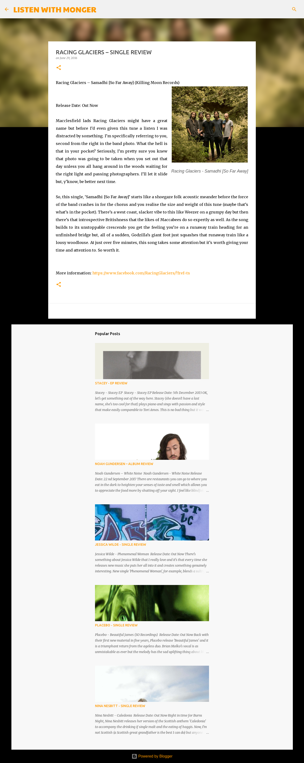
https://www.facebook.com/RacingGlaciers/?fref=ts (141, 273)
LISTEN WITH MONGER (54, 9)
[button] (59, 68)
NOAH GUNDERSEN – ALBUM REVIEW (124, 464)
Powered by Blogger (152, 756)
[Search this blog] (275, 9)
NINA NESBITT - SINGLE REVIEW (120, 706)
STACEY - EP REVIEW (111, 383)
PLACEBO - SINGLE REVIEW (116, 625)
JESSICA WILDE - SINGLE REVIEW (120, 544)
